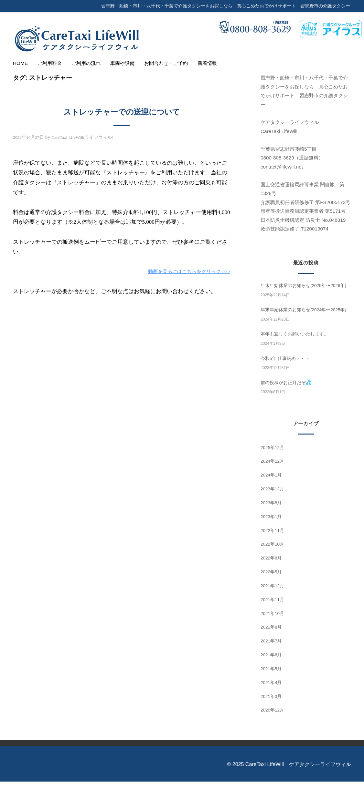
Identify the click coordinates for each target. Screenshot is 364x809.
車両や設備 (122, 63)
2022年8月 (272, 585)
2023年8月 (272, 530)
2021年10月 (274, 640)
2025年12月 (274, 474)
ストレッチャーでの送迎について (121, 111)
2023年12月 (274, 516)
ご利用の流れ (86, 63)
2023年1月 (272, 544)
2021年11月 (274, 627)
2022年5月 (272, 599)
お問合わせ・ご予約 (166, 63)
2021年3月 (272, 723)
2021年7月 (272, 668)
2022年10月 (274, 571)
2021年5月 (272, 696)
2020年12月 (274, 737)
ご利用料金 (49, 63)
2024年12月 (274, 488)
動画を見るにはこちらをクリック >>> (183, 271)
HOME (20, 63)
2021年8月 (272, 654)
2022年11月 (274, 557)
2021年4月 (272, 709)
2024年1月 (272, 502)
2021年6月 (272, 682)
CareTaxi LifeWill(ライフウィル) (89, 137)
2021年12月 (274, 613)
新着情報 (207, 63)
